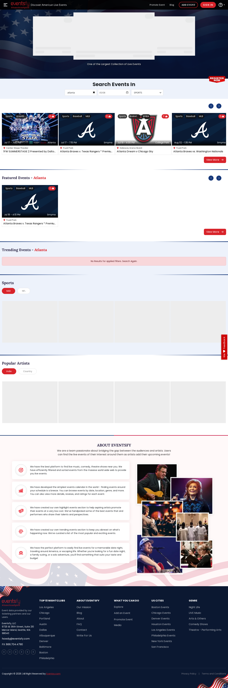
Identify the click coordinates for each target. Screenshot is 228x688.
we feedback (224, 347)
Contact (82, 630)
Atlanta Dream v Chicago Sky (135, 151)
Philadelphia (46, 658)
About (80, 618)
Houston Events (161, 624)
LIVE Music (195, 613)
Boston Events (160, 607)
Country (27, 371)
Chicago (44, 613)
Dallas (43, 630)
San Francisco (160, 647)
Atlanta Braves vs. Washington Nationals (198, 151)
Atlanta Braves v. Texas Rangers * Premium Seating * (86, 151)
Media (117, 625)
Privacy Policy (189, 673)
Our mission (84, 607)
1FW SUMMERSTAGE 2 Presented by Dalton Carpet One (30, 151)
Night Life (194, 607)
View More (215, 160)
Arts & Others (197, 618)
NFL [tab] (24, 290)
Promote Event (157, 4)
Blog (172, 4)
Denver (43, 641)
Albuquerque (47, 635)
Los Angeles (46, 607)
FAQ (79, 624)
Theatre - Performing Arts (205, 630)
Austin (43, 624)
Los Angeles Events (163, 630)
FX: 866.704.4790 (12, 644)
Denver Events (160, 618)
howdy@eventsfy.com (16, 638)
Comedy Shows (198, 624)
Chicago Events (161, 613)
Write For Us (84, 635)
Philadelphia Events (163, 635)
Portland (44, 618)
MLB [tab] (8, 290)
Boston (43, 652)
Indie (9, 371)
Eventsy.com (53, 673)
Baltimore (45, 647)
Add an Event (122, 613)
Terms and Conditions (214, 673)
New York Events (161, 641)
